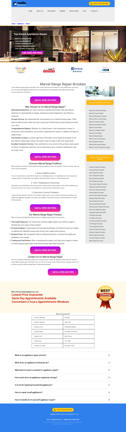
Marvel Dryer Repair (95, 127)
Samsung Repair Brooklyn (97, 204)
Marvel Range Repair (96, 136)
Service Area (74, 11)
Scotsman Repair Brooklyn (98, 221)
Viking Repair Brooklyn (96, 192)
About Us (40, 11)
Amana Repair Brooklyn (96, 170)
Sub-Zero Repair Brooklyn (97, 190)
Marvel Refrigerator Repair (98, 116)
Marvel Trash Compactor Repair (99, 147)
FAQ (48, 419)
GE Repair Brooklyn (95, 215)
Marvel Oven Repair (95, 133)
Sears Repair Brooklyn (96, 201)
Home (30, 11)
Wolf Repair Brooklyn (96, 181)
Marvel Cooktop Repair (96, 122)
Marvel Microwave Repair (97, 144)
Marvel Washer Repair (96, 141)
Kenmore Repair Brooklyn (97, 209)
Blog (84, 11)
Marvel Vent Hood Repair (97, 139)
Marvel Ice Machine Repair (97, 110)
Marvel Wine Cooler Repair (97, 119)
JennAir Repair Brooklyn (97, 238)
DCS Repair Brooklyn (96, 224)
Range (28, 23)
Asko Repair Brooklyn (96, 173)
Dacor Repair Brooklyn (96, 175)
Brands (62, 11)
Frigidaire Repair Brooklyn (97, 212)
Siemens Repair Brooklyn (97, 229)
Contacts (94, 11)
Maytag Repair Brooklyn (97, 198)
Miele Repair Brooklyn (96, 241)
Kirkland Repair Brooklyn (97, 232)
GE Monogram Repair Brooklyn (99, 207)
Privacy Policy (56, 419)
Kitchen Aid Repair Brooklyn (98, 195)
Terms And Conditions (71, 419)
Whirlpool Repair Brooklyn (97, 187)
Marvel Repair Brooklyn (96, 235)
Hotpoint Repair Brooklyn (97, 167)
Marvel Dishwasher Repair (97, 125)
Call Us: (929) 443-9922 (100, 3)
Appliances (51, 11)
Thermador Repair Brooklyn (98, 184)
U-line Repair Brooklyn (96, 226)
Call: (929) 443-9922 (32, 53)
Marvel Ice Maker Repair (97, 130)
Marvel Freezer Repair (96, 113)
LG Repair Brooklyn (95, 218)
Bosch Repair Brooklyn (96, 178)
